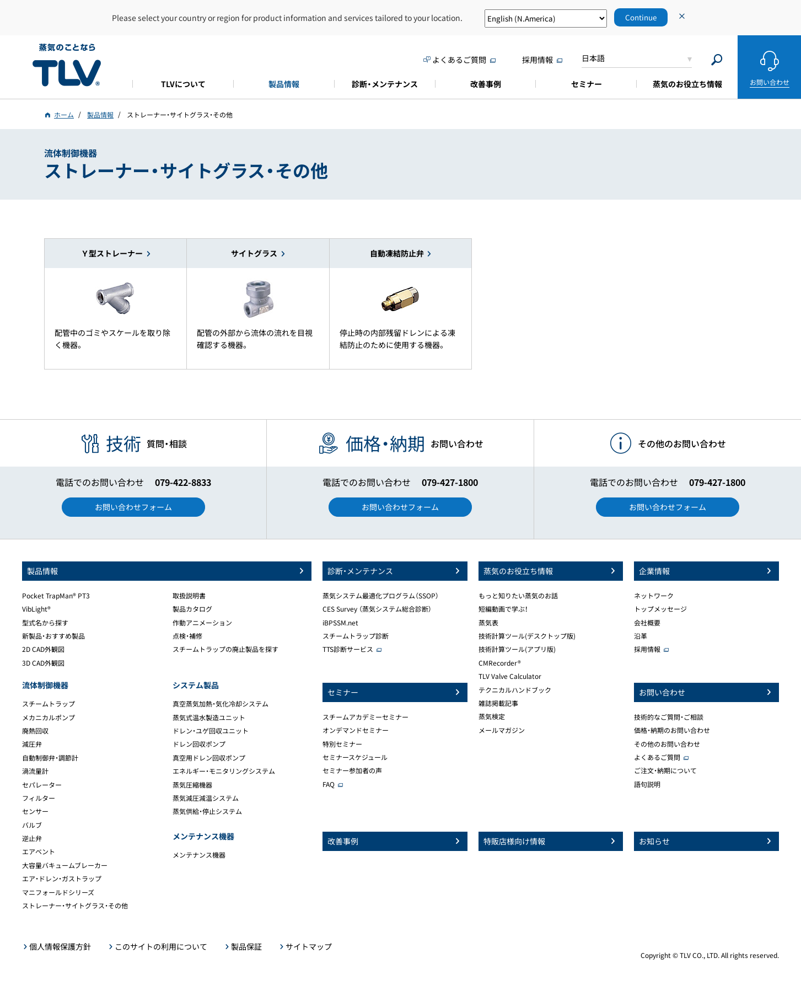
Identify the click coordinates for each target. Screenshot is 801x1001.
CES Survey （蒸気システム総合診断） (377, 609)
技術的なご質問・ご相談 (668, 717)
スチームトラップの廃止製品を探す (225, 649)
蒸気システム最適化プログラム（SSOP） (380, 596)
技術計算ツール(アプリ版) (517, 649)
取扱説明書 (189, 596)
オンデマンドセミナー (355, 730)
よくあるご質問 (657, 757)
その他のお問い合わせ (667, 744)
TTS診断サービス (347, 649)
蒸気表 (488, 623)
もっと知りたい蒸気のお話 (518, 596)
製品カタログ (192, 609)
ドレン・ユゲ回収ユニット (211, 731)
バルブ (32, 825)
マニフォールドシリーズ (58, 892)
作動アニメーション (202, 623)
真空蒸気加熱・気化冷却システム (220, 704)
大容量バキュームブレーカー (64, 865)
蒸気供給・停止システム (207, 811)
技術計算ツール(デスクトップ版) (527, 636)
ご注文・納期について (665, 770)
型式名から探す (45, 623)
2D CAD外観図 (43, 649)
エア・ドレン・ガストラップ (61, 879)
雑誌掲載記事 (498, 703)
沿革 (640, 636)
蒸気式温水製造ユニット (209, 717)
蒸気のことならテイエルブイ (67, 65)
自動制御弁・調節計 (50, 758)
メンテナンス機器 (199, 855)
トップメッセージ (660, 609)
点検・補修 (187, 636)
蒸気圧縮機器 (192, 785)
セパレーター (42, 785)
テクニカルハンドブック (515, 690)
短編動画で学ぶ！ (503, 609)
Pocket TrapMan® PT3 (56, 596)
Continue (641, 17)
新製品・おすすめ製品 (53, 636)
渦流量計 (35, 771)
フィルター (38, 798)
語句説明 (647, 784)
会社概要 (647, 623)
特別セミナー (342, 744)
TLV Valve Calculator (510, 676)
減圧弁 (32, 744)
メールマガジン (502, 730)
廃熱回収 (35, 731)
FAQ (328, 784)
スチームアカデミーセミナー (365, 717)
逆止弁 (32, 838)
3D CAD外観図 (43, 663)
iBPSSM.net (340, 623)
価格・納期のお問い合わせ (672, 730)
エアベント (38, 852)
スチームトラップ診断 (355, 636)
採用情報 (647, 649)
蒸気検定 (492, 716)
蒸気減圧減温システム (206, 798)
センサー (35, 811)
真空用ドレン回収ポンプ (209, 758)
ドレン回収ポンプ (199, 744)
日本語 (593, 57)
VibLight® (36, 609)
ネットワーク (654, 596)
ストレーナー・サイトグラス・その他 (75, 906)
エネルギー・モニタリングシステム (224, 771)
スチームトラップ (48, 704)
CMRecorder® (500, 663)
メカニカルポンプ (48, 717)
